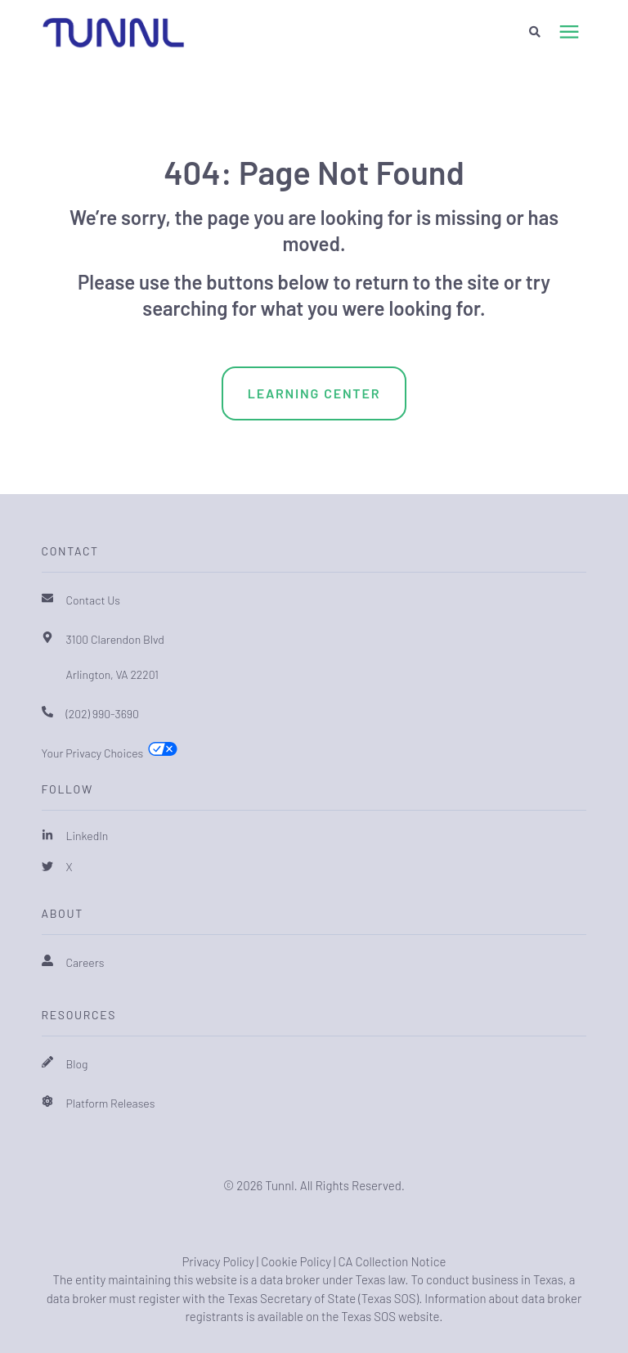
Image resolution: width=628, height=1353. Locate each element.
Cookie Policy (296, 1261)
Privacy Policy (217, 1261)
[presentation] (569, 33)
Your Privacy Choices (93, 753)
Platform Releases (110, 1103)
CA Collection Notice (392, 1261)
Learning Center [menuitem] (314, 393)
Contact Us (93, 600)
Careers (85, 962)
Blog (77, 1064)
